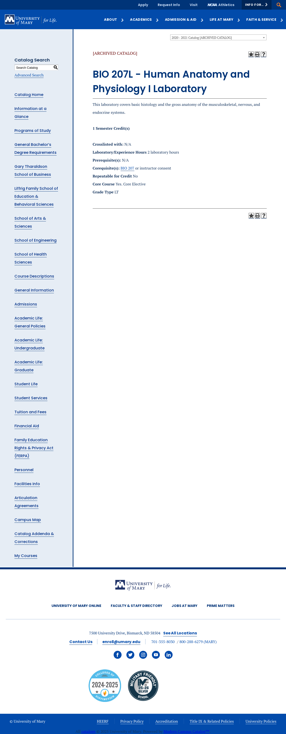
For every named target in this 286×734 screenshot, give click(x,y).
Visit (194, 5)
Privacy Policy (132, 721)
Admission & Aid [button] (184, 19)
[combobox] (218, 37)
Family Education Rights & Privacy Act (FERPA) (33, 448)
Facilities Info (27, 484)
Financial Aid (26, 426)
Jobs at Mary (184, 605)
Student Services (30, 398)
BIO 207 (127, 168)
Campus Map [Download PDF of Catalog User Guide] (27, 520)
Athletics (226, 5)
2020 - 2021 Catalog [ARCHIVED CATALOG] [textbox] (202, 37)
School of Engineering (35, 240)
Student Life (26, 384)
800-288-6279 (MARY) (198, 641)
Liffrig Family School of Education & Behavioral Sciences (36, 196)
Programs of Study (32, 130)
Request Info (169, 5)
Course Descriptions (34, 276)
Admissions (25, 304)
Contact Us (80, 642)
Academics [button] (144, 19)
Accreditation (166, 721)
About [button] (114, 19)
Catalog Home (28, 94)
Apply (143, 5)
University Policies (261, 721)
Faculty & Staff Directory (136, 605)
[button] (257, 5)
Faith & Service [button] (265, 19)
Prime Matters (220, 605)
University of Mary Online (76, 605)
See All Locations (180, 633)
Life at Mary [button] (225, 19)
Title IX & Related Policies (212, 721)
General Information (34, 290)
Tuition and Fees (30, 412)
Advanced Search (29, 75)
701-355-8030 (163, 641)
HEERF (102, 721)
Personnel (23, 470)
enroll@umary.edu (121, 642)
